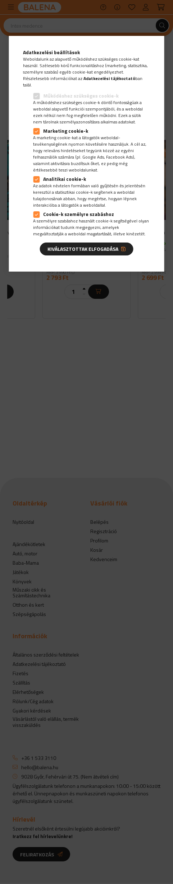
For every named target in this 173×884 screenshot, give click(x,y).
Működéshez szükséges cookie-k (80, 95)
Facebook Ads (119, 157)
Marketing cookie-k (65, 131)
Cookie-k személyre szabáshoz (78, 214)
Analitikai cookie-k (64, 179)
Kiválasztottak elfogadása (82, 249)
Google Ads (93, 157)
